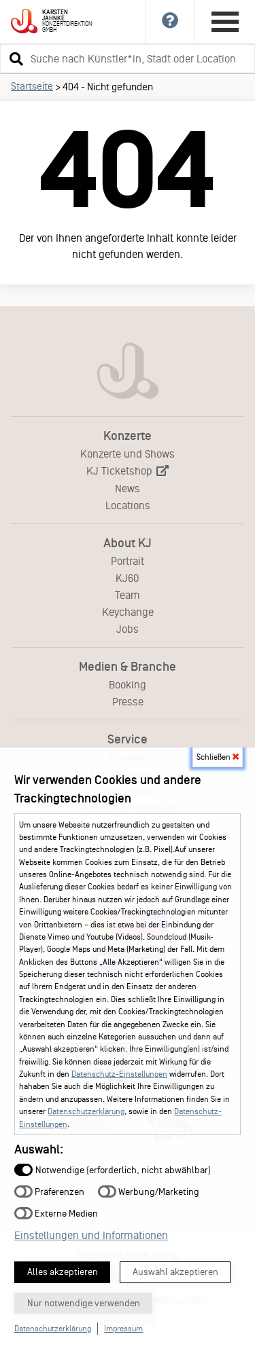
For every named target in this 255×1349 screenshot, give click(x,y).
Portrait (127, 561)
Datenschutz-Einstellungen (119, 1074)
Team (127, 595)
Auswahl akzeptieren (175, 1272)
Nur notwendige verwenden (83, 1303)
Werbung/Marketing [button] (148, 1191)
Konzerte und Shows (127, 454)
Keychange (128, 612)
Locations (127, 505)
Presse (127, 701)
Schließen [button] (218, 757)
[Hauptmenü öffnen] (225, 22)
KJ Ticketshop (127, 471)
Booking (127, 684)
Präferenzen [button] (49, 1191)
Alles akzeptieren (62, 1272)
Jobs (127, 629)
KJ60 (127, 578)
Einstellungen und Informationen (91, 1235)
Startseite (32, 86)
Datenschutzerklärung (86, 1111)
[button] (14, 58)
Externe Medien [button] (56, 1213)
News (127, 488)
